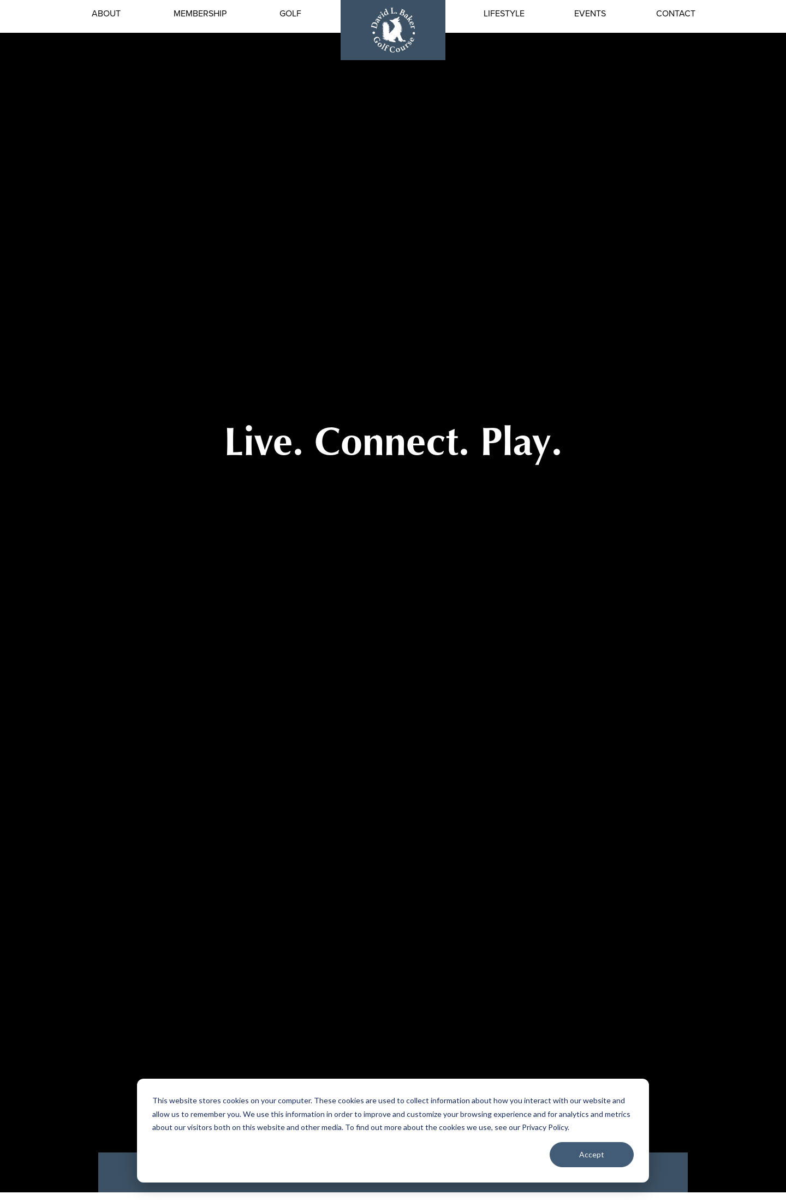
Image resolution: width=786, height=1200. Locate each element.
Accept (591, 1154)
